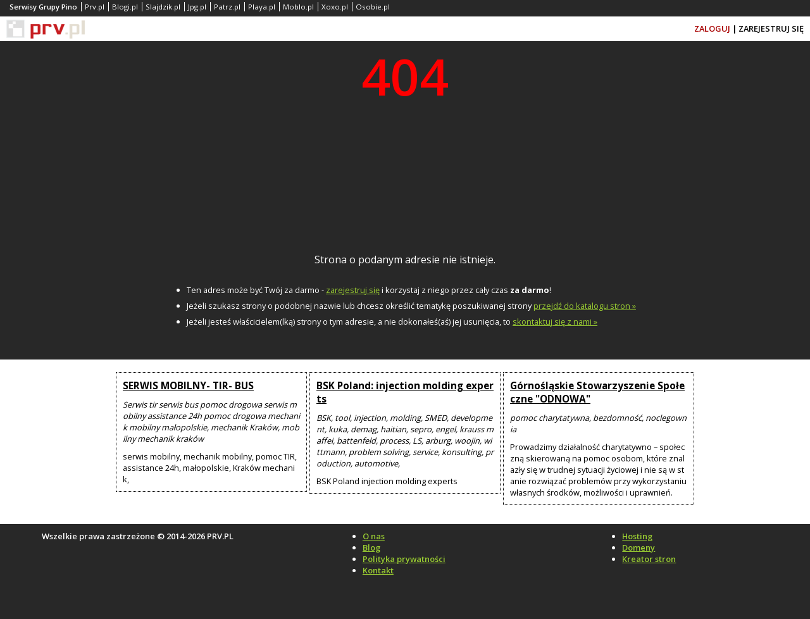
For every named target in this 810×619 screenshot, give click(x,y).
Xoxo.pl (334, 6)
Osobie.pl (373, 6)
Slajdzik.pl (163, 6)
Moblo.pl (298, 6)
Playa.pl (261, 6)
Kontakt (378, 570)
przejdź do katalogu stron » (584, 305)
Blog (371, 547)
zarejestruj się (353, 290)
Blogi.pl (125, 6)
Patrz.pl (227, 6)
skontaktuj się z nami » (555, 321)
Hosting (637, 536)
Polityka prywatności (404, 559)
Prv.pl (94, 6)
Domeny (638, 547)
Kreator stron (649, 559)
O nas (374, 536)
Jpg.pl (197, 6)
